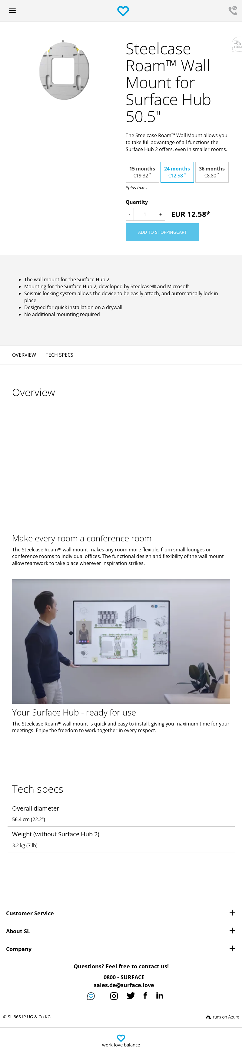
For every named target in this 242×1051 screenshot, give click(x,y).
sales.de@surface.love (124, 985)
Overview (24, 355)
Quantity (137, 202)
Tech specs (59, 355)
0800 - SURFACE (124, 977)
